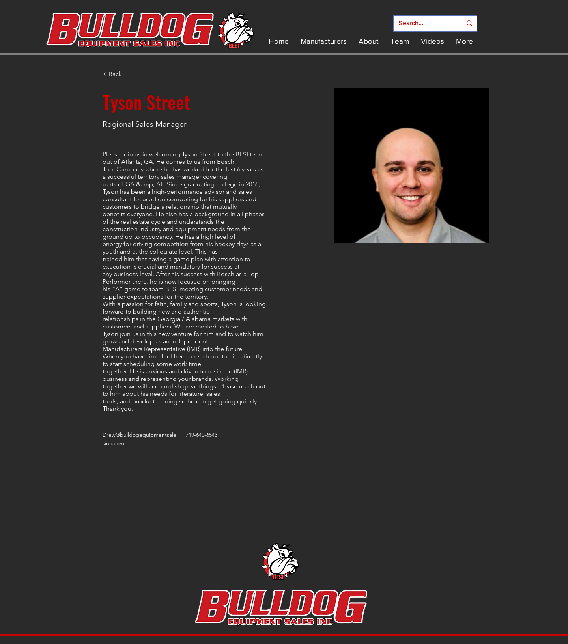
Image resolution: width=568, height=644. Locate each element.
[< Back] (118, 74)
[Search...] (424, 23)
